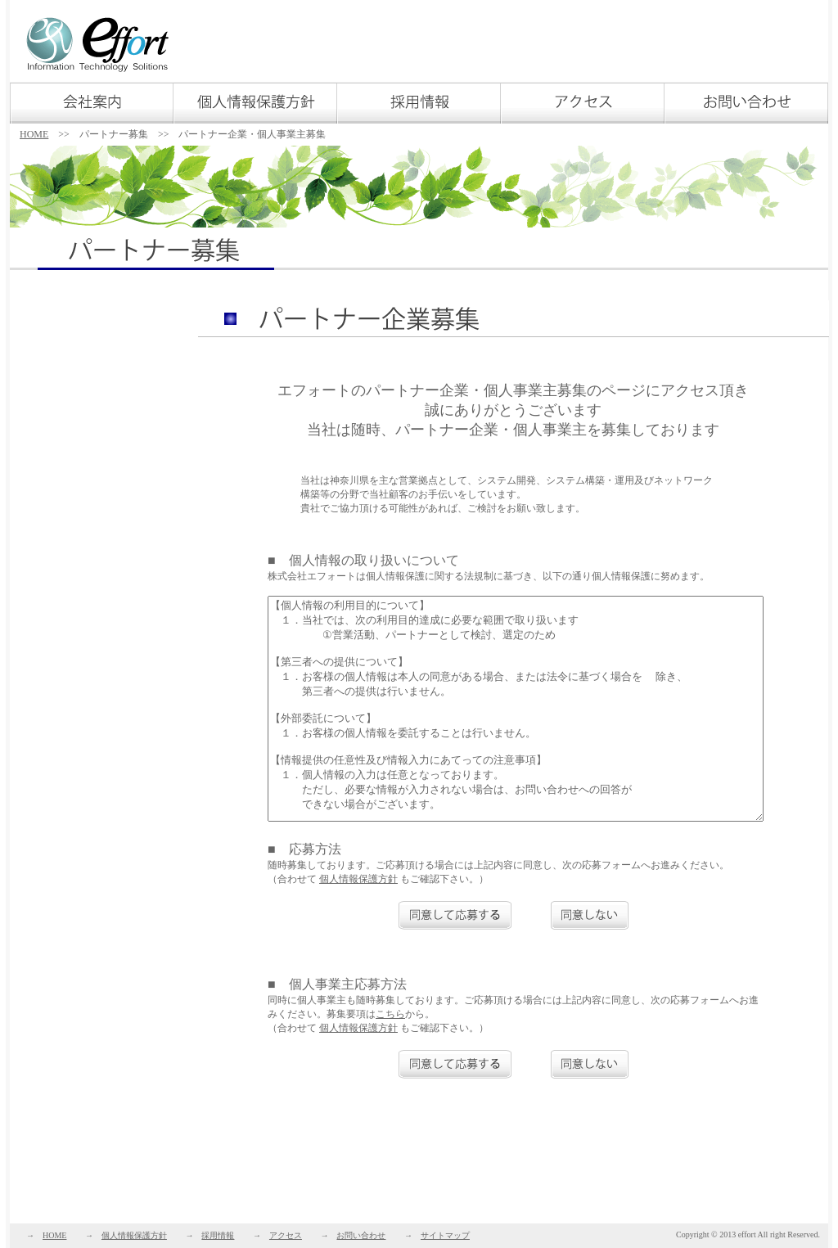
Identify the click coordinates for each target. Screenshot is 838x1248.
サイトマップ (445, 1235)
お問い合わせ (360, 1235)
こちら (390, 1014)
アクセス (285, 1235)
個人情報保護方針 (358, 879)
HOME (34, 134)
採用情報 (217, 1235)
